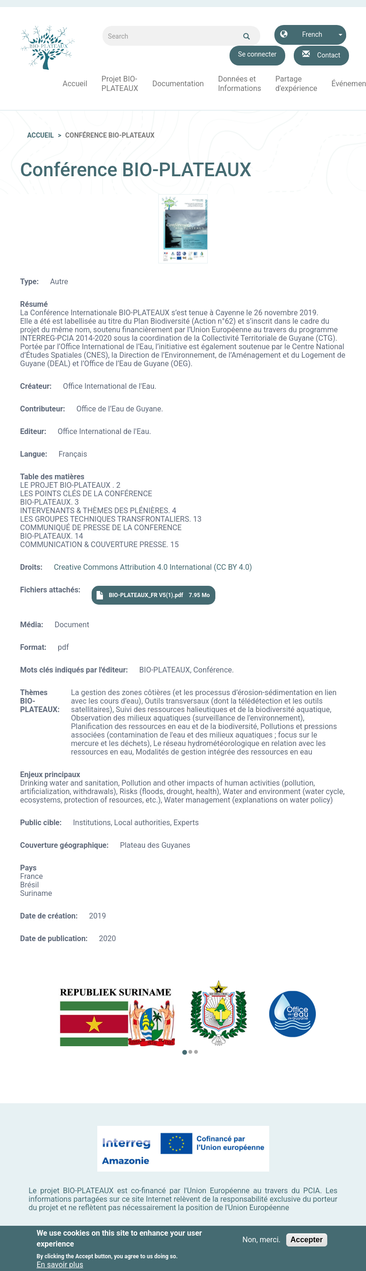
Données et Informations (239, 83)
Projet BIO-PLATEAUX (120, 83)
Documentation (178, 83)
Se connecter (257, 54)
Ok (246, 36)
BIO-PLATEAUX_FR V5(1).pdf (146, 595)
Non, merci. (261, 1240)
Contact (328, 55)
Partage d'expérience (296, 83)
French (312, 34)
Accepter (306, 1240)
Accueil (75, 83)
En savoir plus (60, 1265)
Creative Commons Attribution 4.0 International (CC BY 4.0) (153, 567)
